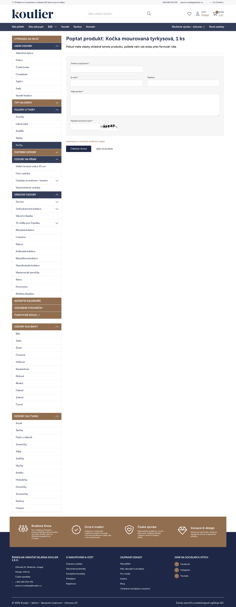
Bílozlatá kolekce (25, 229)
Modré (19, 383)
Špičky (19, 430)
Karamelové (22, 369)
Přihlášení (70, 578)
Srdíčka (20, 458)
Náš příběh (18, 26)
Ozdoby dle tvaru (26, 416)
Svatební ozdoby (25, 152)
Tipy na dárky (23, 102)
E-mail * (74, 77)
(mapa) (40, 567)
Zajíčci (19, 81)
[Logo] (32, 13)
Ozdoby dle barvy (26, 326)
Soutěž (65, 26)
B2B (50, 26)
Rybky (19, 137)
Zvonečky (21, 444)
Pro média (125, 573)
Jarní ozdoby (23, 45)
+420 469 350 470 (169, 2)
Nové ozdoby (216, 26)
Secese (20, 201)
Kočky (19, 145)
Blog (122, 583)
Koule (19, 423)
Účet (203, 12)
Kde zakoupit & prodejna (132, 568)
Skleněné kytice (24, 53)
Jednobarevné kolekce (28, 208)
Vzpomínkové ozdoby (28, 187)
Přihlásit (205, 15)
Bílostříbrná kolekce (27, 258)
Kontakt (90, 26)
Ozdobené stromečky (28, 307)
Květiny (20, 500)
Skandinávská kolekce (28, 265)
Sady (18, 88)
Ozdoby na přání (25, 159)
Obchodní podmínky (76, 568)
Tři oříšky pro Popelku (28, 222)
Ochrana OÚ (73, 602)
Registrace (71, 583)
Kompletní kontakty (75, 573)
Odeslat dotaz (79, 148)
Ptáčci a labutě (24, 437)
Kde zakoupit (36, 26)
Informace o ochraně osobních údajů (87, 141)
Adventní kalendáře (27, 300)
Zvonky (20, 116)
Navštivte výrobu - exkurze (187, 26)
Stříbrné (20, 361)
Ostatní (20, 508)
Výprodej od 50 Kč (26, 38)
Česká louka (22, 67)
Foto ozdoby (23, 173)
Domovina (21, 286)
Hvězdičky (21, 479)
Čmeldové (21, 74)
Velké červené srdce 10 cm (31, 166)
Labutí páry (22, 123)
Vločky (19, 465)
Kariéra (78, 26)
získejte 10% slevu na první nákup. (39, 2)
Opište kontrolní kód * (82, 120)
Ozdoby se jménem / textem (32, 180)
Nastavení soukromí (53, 602)
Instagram (185, 569)
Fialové (19, 390)
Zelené (19, 397)
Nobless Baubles (25, 293)
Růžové (20, 376)
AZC (221, 602)
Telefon (151, 77)
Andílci (19, 472)
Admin (35, 602)
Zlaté (18, 340)
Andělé (20, 130)
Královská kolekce (25, 251)
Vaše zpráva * (77, 91)
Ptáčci (19, 60)
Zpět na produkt (107, 149)
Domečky (21, 486)
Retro (19, 279)
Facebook (185, 564)
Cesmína (21, 237)
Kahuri (19, 244)
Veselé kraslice (24, 95)
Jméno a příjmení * (80, 63)
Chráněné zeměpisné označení (135, 588)
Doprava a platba (74, 563)
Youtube (184, 575)
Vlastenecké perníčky (27, 272)
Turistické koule (25, 314)
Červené (20, 354)
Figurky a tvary (24, 109)
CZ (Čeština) (218, 2)
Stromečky (22, 493)
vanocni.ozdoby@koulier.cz (191, 2)
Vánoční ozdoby (25, 194)
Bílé (18, 333)
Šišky (18, 451)
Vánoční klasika (24, 215)
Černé (19, 404)
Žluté (19, 347)
